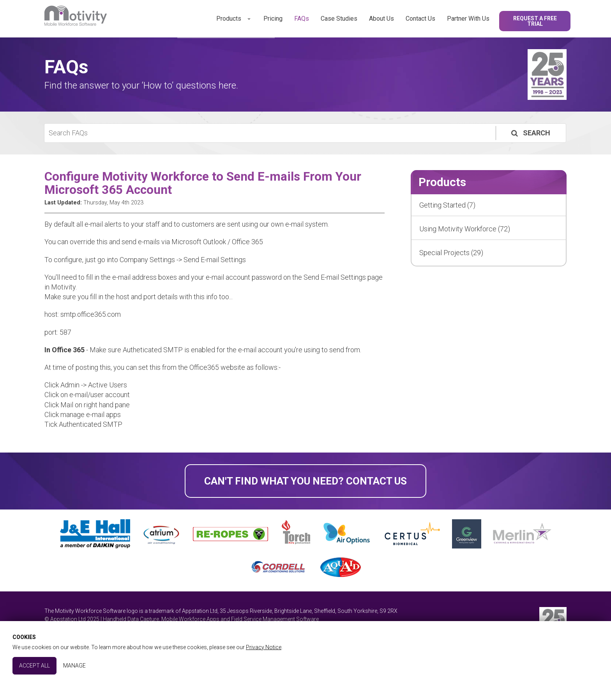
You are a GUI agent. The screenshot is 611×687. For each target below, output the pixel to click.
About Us (381, 18)
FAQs (301, 18)
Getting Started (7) (447, 205)
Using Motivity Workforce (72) (464, 229)
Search (530, 133)
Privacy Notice (263, 647)
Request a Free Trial (535, 21)
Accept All (34, 665)
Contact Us (420, 18)
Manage (74, 665)
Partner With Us (468, 18)
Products (228, 18)
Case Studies (339, 18)
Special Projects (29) (451, 253)
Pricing (273, 18)
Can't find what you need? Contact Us (305, 481)
